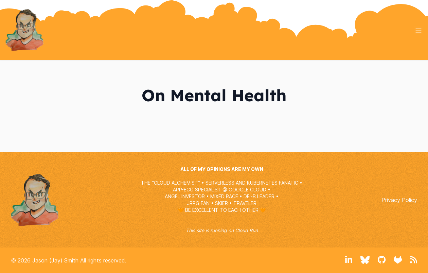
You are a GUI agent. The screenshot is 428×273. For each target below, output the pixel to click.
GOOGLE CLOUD (247, 189)
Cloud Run (246, 230)
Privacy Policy (399, 200)
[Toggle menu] (418, 30)
